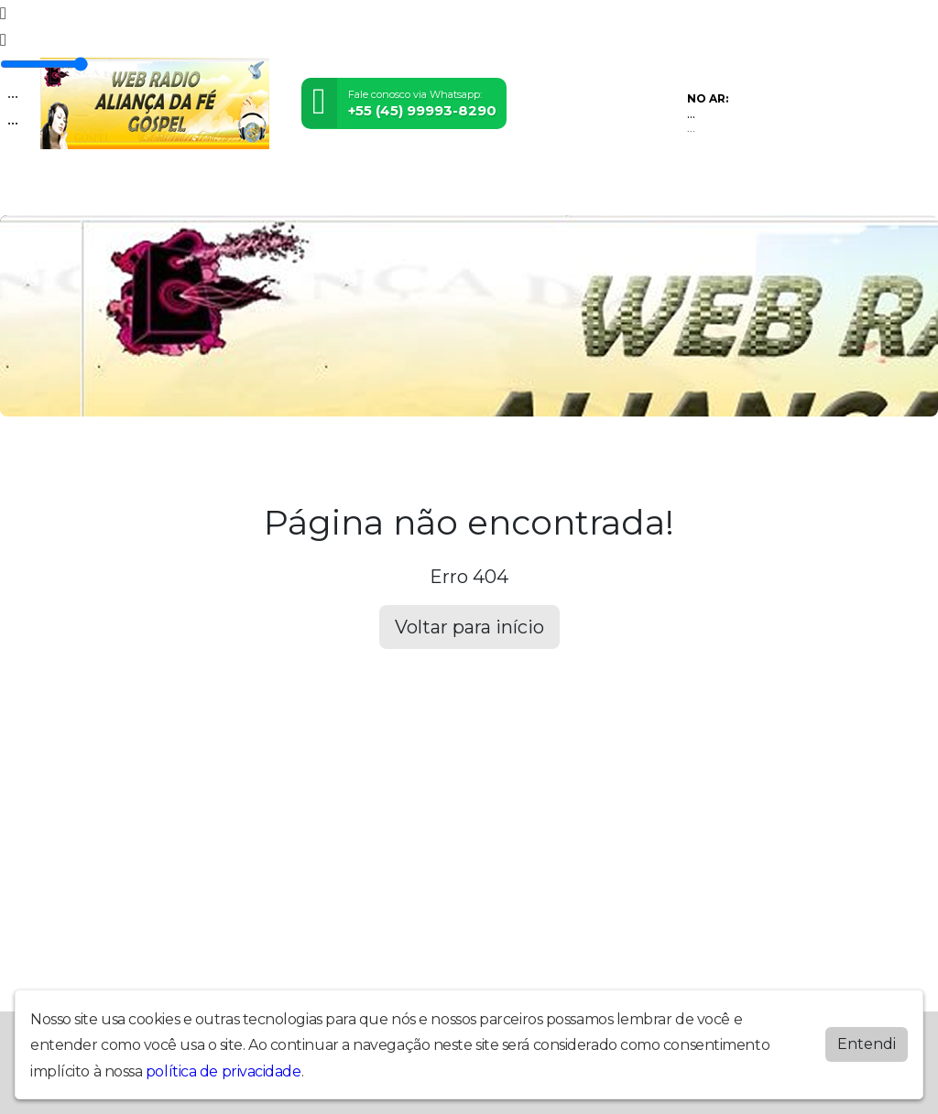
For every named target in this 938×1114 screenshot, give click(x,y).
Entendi (866, 1044)
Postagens (420, 190)
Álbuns (488, 190)
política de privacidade (223, 1071)
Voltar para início (469, 627)
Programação (137, 190)
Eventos (270, 190)
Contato (547, 190)
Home (63, 190)
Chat (599, 190)
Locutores (341, 190)
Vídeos (212, 190)
